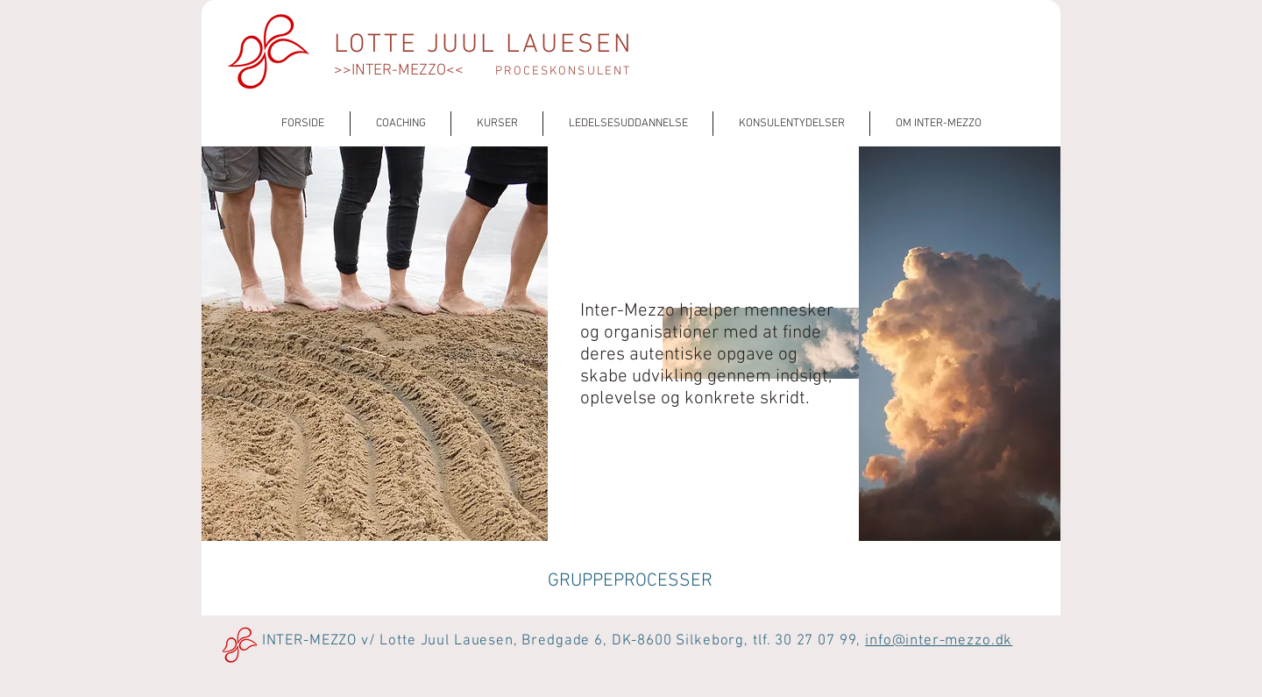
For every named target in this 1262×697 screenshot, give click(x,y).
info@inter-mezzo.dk (938, 641)
